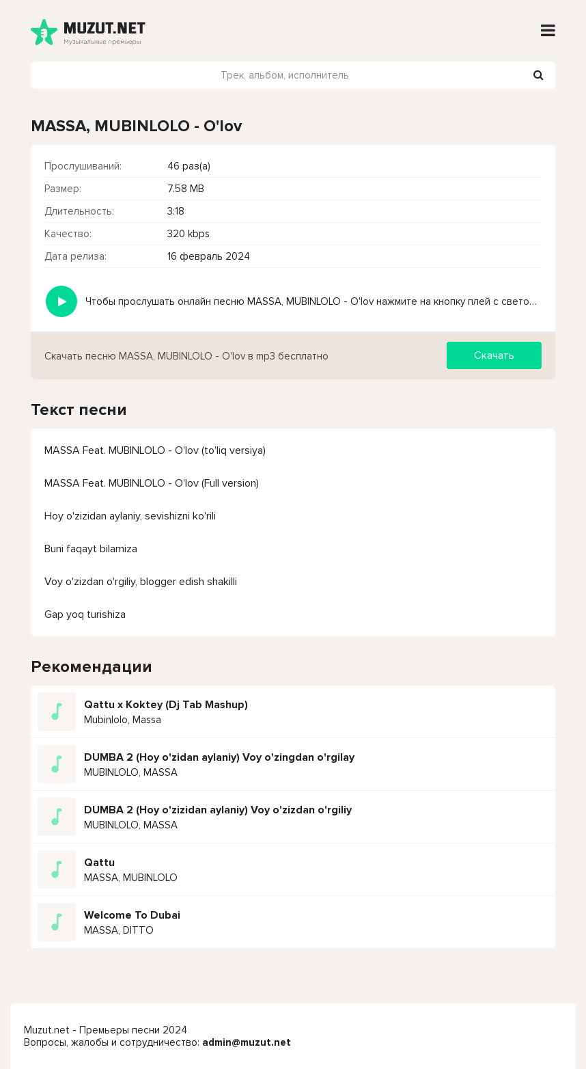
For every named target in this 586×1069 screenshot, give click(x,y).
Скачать (494, 355)
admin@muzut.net (246, 1042)
